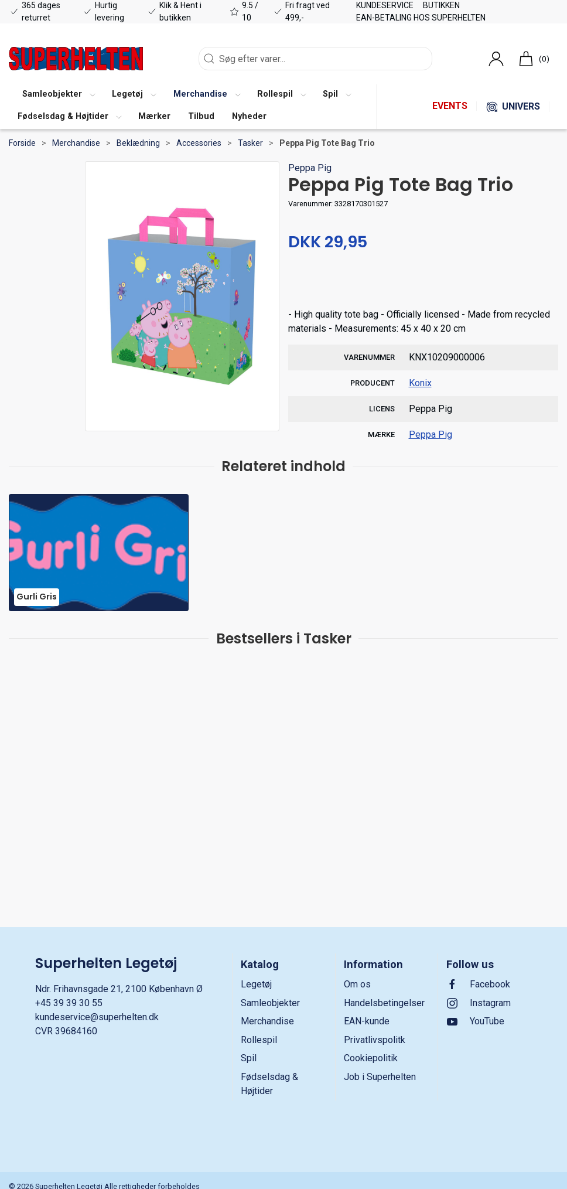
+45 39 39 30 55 (69, 1003)
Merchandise (76, 143)
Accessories (198, 143)
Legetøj (256, 984)
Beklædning (138, 143)
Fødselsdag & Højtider (269, 1083)
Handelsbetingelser (384, 1003)
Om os (357, 984)
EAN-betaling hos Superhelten (421, 17)
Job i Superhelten (380, 1076)
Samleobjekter (270, 1003)
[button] (58, 95)
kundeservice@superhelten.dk (97, 1017)
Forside (22, 143)
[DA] (76, 58)
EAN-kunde (367, 1021)
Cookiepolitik (371, 1058)
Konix (420, 383)
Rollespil (259, 1039)
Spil (249, 1058)
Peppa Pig (310, 167)
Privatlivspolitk (374, 1039)
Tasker (250, 143)
